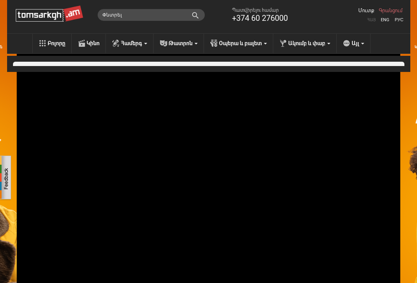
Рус (399, 19)
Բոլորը (56, 43)
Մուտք (366, 10)
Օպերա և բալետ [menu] (243, 43)
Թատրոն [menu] (183, 43)
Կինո (93, 43)
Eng (385, 19)
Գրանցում (390, 10)
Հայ (371, 19)
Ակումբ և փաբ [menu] (309, 43)
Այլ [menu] (358, 43)
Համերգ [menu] (134, 43)
